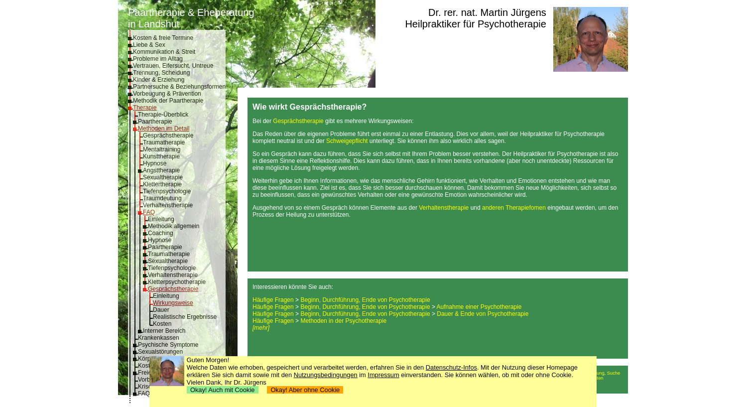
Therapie (144, 107)
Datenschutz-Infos (451, 367)
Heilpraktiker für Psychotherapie (475, 23)
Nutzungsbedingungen (326, 375)
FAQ (149, 212)
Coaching (160, 233)
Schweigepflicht (347, 140)
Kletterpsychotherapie (177, 281)
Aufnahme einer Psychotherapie (479, 306)
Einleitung (161, 219)
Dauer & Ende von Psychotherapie (482, 313)
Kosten (162, 323)
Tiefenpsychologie (167, 191)
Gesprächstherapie (168, 135)
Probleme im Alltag (158, 58)
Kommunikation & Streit (164, 51)
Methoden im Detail (163, 128)
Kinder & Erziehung (158, 79)
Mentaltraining (161, 149)
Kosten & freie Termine (163, 37)
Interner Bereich (164, 330)
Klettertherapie (162, 184)
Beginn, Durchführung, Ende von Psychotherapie (365, 299)
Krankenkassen (158, 337)
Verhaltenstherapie (168, 205)
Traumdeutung (162, 198)
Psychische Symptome (168, 344)
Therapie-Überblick (163, 114)
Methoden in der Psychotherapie (343, 320)
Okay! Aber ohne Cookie (305, 390)
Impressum (383, 375)
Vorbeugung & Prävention (167, 93)
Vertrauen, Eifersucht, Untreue (173, 65)
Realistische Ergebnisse (185, 316)
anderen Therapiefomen (514, 207)
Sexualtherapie (163, 177)
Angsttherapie (161, 170)
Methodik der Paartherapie (168, 100)
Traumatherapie (164, 142)
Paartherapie (155, 121)
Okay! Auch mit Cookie (222, 390)
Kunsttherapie (161, 156)
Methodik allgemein (173, 226)
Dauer (161, 309)
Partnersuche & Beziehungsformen (179, 86)
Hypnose (154, 163)
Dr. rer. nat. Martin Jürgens (487, 12)
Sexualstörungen (160, 351)
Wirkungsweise (173, 302)
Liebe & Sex (149, 44)
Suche (613, 373)
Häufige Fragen (273, 299)
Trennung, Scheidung (161, 72)
